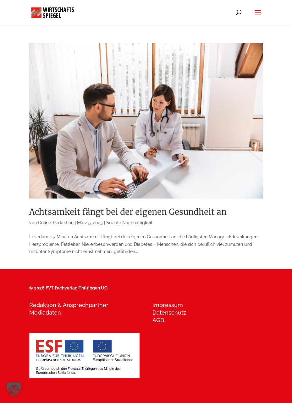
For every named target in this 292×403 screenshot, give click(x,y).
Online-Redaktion (56, 222)
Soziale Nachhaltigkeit (129, 222)
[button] (14, 389)
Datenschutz (169, 312)
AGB (158, 320)
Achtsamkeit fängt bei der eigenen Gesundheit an (128, 212)
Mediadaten (45, 312)
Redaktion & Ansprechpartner (68, 305)
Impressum (167, 305)
